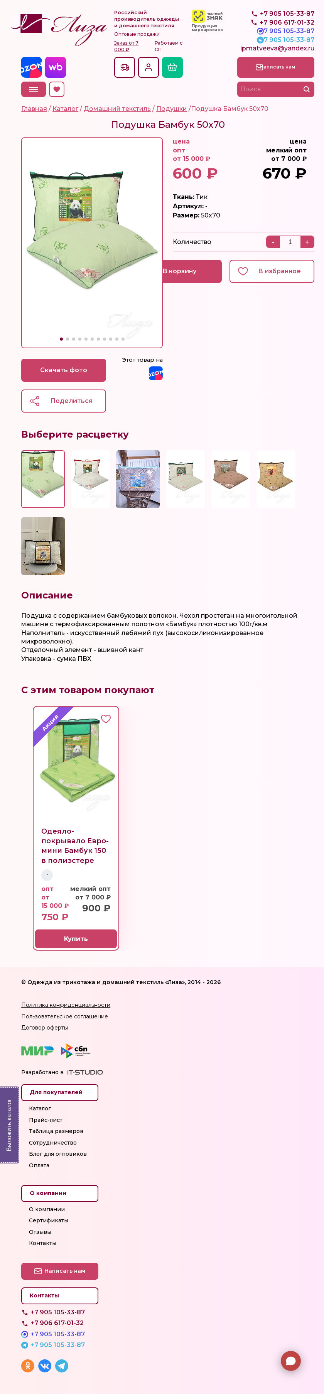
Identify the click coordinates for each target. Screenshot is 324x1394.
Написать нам (281, 67)
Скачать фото (63, 370)
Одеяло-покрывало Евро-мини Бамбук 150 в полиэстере (75, 846)
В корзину (179, 271)
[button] (61, 339)
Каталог (40, 1108)
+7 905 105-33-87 (287, 31)
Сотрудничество (53, 1142)
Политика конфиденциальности (65, 1004)
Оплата (39, 1165)
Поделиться (71, 400)
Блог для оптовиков (58, 1154)
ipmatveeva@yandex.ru (277, 48)
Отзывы (40, 1232)
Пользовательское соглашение (64, 1016)
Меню (33, 89)
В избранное (279, 271)
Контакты (42, 1243)
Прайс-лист (45, 1120)
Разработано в (42, 1072)
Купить (76, 939)
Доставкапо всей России (124, 67)
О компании (47, 1209)
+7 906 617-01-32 (57, 1323)
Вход (148, 67)
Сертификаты (48, 1220)
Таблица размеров (56, 1131)
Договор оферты (44, 1028)
